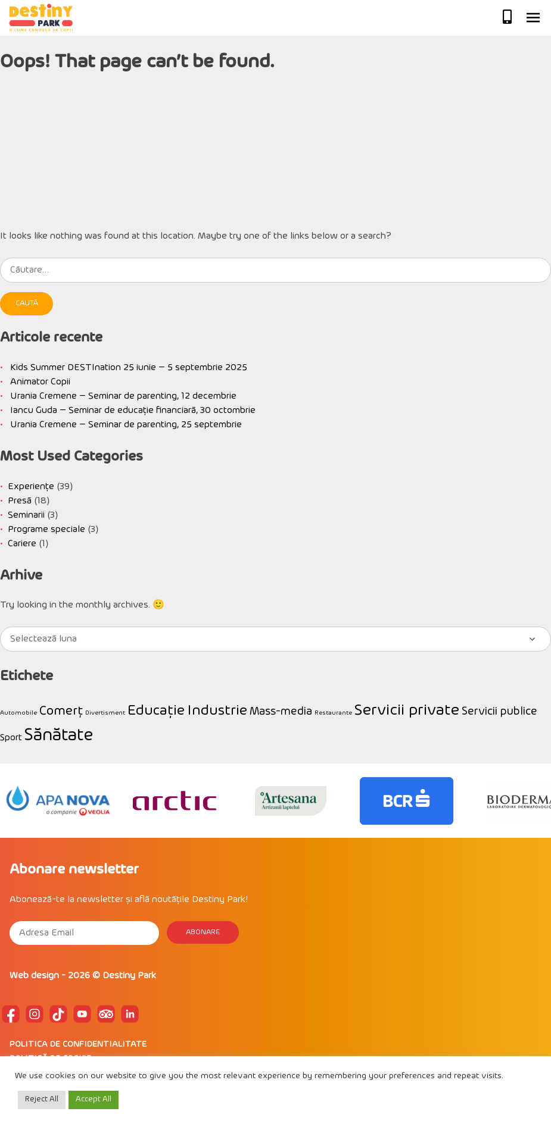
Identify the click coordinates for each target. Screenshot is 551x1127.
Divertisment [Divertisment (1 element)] (105, 713)
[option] (58, 800)
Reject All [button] (41, 1099)
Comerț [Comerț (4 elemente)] (61, 711)
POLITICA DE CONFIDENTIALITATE (78, 1044)
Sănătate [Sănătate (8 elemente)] (58, 736)
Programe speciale (46, 529)
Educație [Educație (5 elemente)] (156, 711)
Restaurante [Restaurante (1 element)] (333, 713)
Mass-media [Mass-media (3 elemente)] (281, 712)
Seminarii (26, 515)
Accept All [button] (93, 1099)
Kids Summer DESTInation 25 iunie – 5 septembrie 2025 (128, 368)
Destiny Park (129, 976)
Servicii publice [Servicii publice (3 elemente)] (499, 712)
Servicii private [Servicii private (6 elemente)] (406, 710)
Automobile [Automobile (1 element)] (18, 713)
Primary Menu (533, 18)
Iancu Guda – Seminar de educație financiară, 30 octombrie (133, 410)
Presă (20, 501)
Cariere (22, 544)
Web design (34, 976)
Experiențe (31, 487)
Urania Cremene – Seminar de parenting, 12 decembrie (123, 396)
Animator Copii (40, 382)
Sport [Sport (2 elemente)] (11, 738)
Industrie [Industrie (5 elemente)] (217, 711)
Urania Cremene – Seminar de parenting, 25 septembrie (126, 425)
